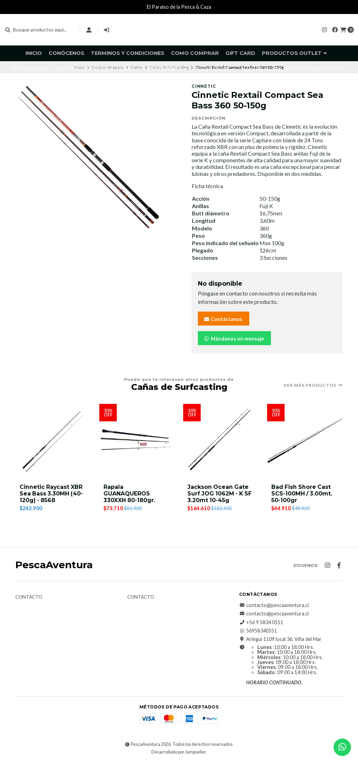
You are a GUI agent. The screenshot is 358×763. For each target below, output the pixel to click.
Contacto (28, 597)
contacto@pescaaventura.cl (274, 605)
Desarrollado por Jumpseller (178, 752)
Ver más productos (313, 385)
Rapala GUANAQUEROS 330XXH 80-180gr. (129, 494)
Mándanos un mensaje (233, 339)
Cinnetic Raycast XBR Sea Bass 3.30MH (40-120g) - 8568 (52, 494)
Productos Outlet (294, 53)
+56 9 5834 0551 (261, 622)
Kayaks (255, 69)
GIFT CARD (240, 53)
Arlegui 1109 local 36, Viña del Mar (280, 639)
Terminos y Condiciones (127, 53)
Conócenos (66, 53)
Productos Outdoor (311, 69)
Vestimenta (167, 69)
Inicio (34, 53)
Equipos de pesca (84, 69)
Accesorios (214, 69)
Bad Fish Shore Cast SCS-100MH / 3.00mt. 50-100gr (302, 494)
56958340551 (258, 630)
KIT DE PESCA (29, 69)
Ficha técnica (207, 186)
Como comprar (195, 53)
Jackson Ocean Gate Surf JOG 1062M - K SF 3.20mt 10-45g (220, 494)
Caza (130, 69)
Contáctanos (222, 319)
